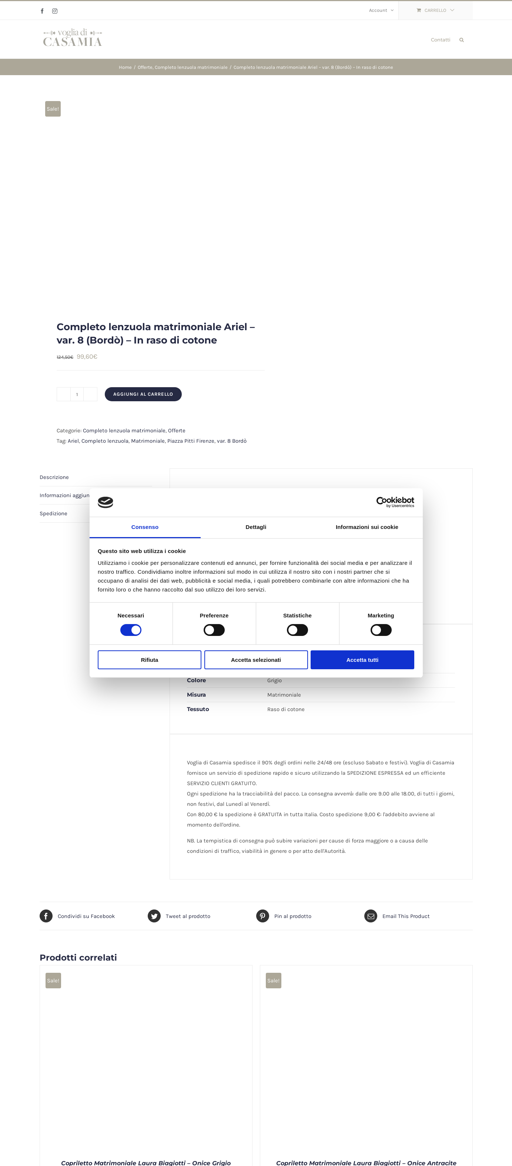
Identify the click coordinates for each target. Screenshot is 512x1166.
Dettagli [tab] (256, 527)
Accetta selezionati (256, 660)
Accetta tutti (363, 660)
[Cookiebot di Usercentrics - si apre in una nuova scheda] (381, 502)
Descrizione (54, 477)
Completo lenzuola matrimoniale (124, 430)
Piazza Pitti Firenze (190, 441)
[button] (461, 39)
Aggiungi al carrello (143, 394)
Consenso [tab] (144, 527)
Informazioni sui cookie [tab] (367, 527)
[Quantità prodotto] (77, 394)
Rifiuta (149, 660)
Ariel (73, 441)
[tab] (96, 477)
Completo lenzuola (104, 441)
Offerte (176, 430)
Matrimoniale (148, 441)
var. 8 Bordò (232, 441)
